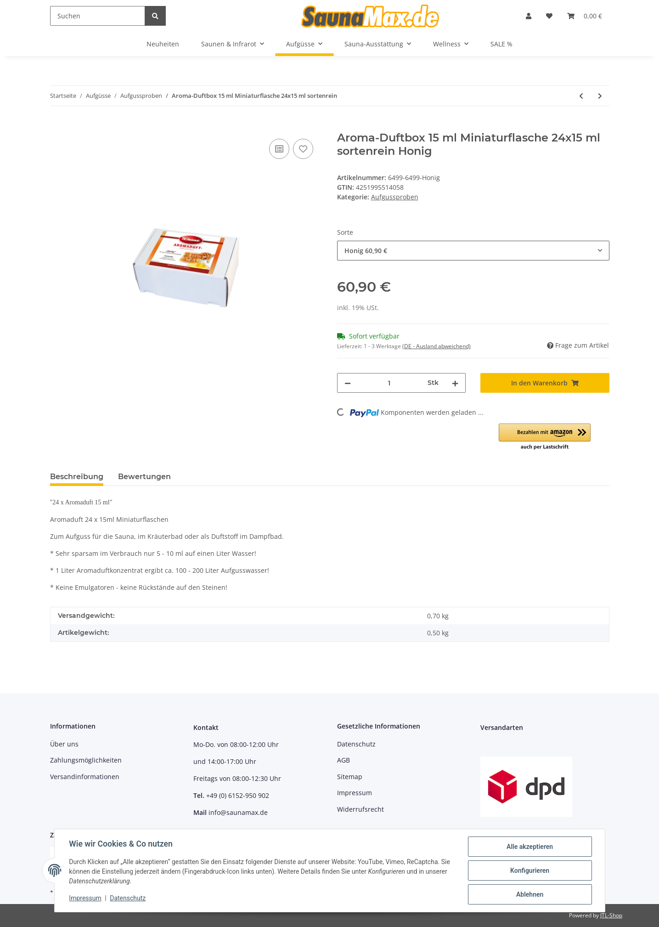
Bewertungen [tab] (144, 476)
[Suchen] (97, 16)
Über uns (64, 744)
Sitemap (349, 776)
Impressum (354, 792)
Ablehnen (529, 894)
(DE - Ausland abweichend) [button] (436, 346)
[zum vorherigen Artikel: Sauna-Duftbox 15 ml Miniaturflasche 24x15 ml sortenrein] (581, 96)
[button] (528, 16)
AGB (343, 760)
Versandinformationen (84, 776)
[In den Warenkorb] (57, 126)
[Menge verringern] (348, 382)
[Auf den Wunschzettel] (303, 149)
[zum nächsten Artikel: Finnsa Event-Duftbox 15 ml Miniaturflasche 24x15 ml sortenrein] (600, 96)
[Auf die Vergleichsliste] (279, 149)
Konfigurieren (529, 870)
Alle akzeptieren (530, 846)
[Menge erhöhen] (455, 382)
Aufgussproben (394, 196)
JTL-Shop (611, 915)
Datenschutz (356, 744)
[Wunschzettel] (549, 16)
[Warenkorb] (584, 16)
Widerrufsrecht (360, 809)
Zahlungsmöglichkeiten (86, 760)
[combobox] (473, 250)
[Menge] (389, 382)
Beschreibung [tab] (76, 476)
